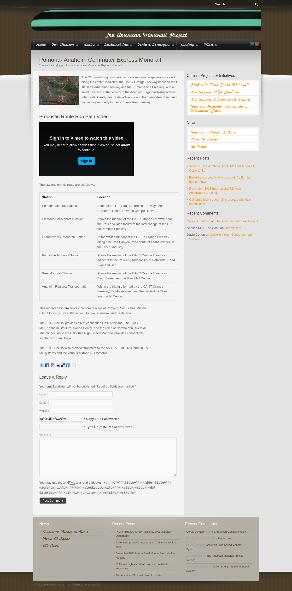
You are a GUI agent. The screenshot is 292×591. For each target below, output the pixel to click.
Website (44, 410)
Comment (45, 434)
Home (59, 65)
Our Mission (233, 228)
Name (43, 394)
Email (43, 402)
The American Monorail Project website (139, 575)
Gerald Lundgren (198, 221)
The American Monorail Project (236, 221)
